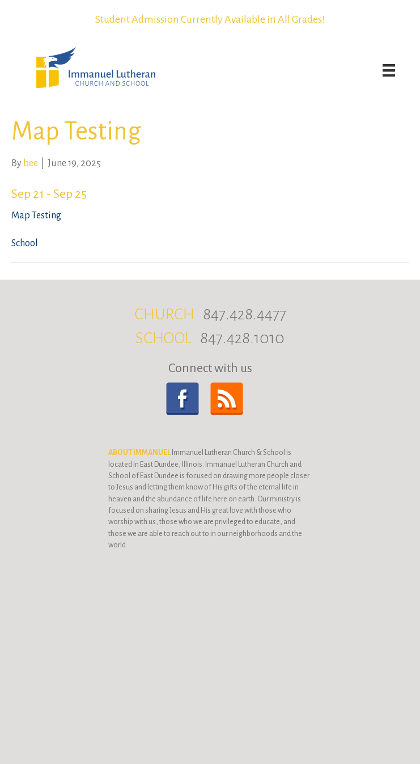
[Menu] (389, 70)
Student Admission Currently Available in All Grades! (210, 19)
